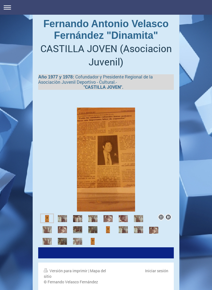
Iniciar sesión (156, 270)
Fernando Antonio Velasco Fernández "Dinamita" (106, 29)
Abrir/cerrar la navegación (106, 7)
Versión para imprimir (66, 270)
